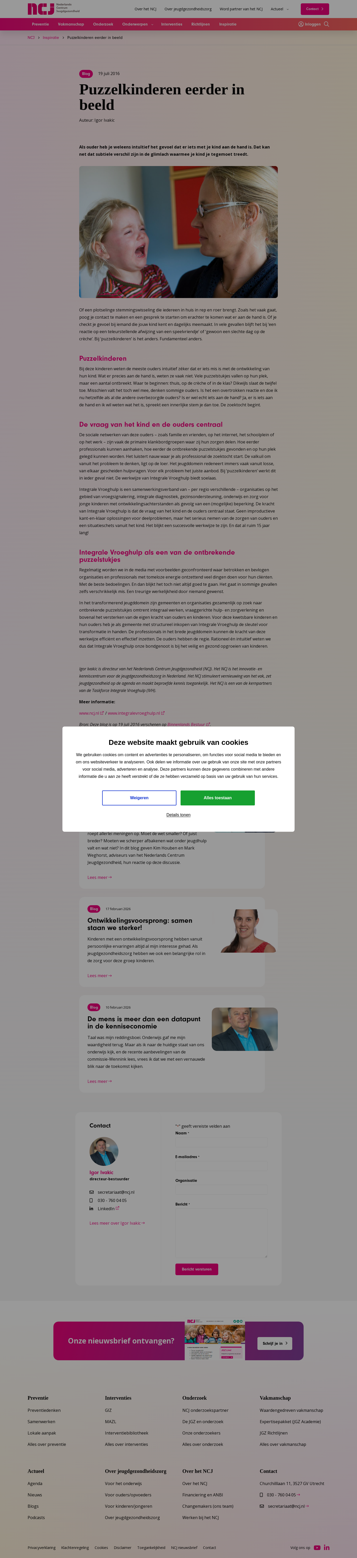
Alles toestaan (218, 798)
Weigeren (139, 798)
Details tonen (178, 815)
